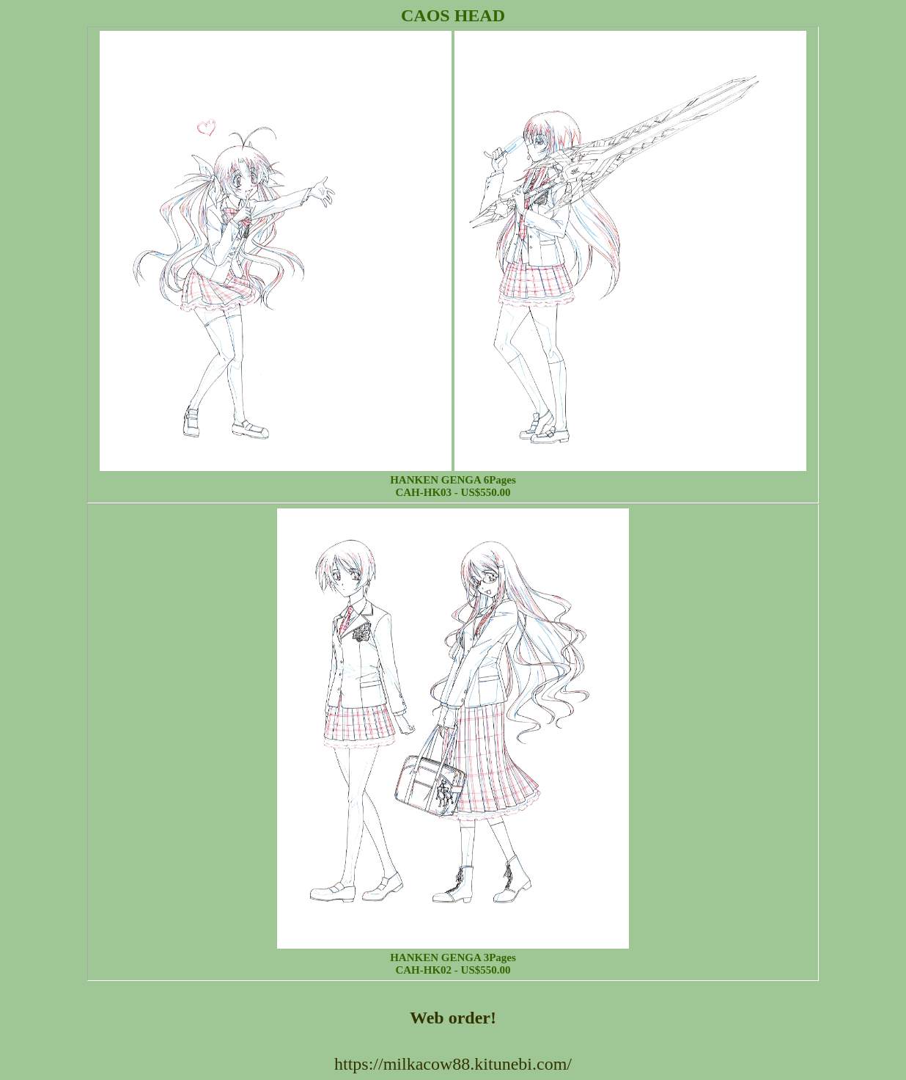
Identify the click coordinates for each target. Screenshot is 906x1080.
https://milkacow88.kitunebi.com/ (453, 1063)
